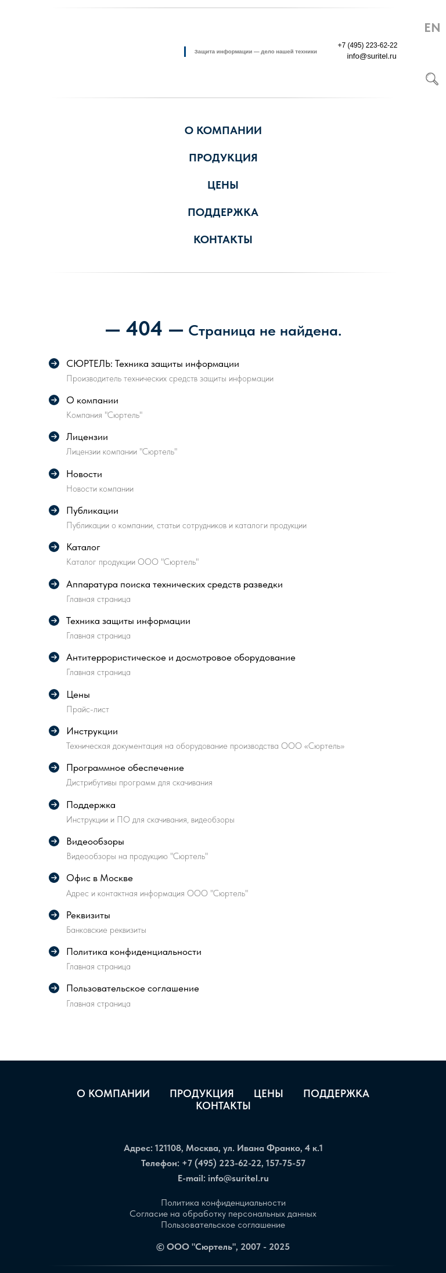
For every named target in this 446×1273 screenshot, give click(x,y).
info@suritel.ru (238, 1178)
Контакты (223, 1105)
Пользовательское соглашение (223, 1224)
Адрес (137, 1147)
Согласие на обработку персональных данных (223, 1213)
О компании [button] (223, 130)
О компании (113, 1093)
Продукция (223, 157)
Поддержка (336, 1093)
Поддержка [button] (223, 212)
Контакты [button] (223, 239)
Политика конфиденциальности (223, 1202)
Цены (223, 185)
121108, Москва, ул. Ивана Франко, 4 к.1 (239, 1147)
